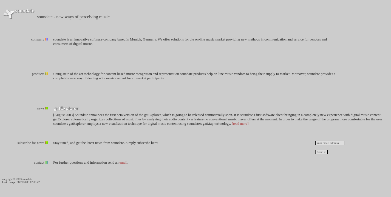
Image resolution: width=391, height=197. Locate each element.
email (123, 162)
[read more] (240, 123)
